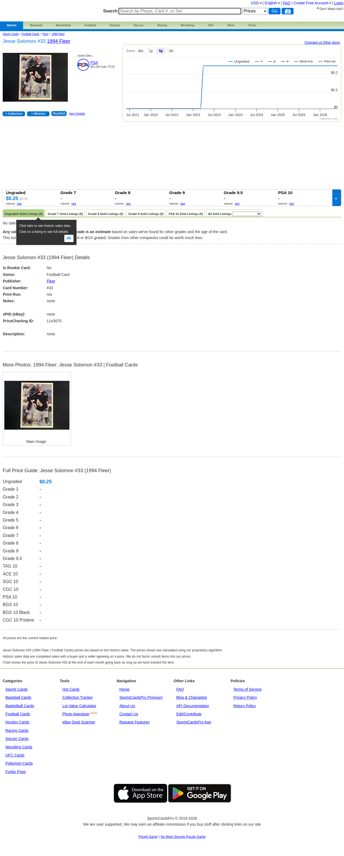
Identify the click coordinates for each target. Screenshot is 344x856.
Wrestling (187, 25)
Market (11, 25)
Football (90, 25)
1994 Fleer (58, 34)
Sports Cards (10, 34)
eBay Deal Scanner (78, 722)
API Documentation (192, 706)
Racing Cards (16, 730)
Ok (68, 238)
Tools (252, 25)
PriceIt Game (148, 837)
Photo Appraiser (76, 714)
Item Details (77, 113)
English (271, 3)
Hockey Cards (17, 722)
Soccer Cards (16, 738)
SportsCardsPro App (193, 722)
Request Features (134, 722)
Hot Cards (70, 689)
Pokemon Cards (19, 763)
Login (338, 3)
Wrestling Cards (18, 747)
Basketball (63, 25)
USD (255, 3)
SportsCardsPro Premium (141, 697)
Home (124, 689)
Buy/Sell (59, 113)
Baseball (36, 25)
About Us (127, 706)
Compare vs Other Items (322, 42)
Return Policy (244, 706)
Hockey (115, 25)
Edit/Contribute (189, 714)
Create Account (311, 3)
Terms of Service (247, 689)
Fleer (51, 281)
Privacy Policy (245, 697)
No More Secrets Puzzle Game (183, 837)
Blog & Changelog (191, 697)
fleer (45, 34)
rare (19, 203)
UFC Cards (14, 755)
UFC (211, 25)
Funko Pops (15, 772)
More (231, 25)
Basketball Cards (19, 706)
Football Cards (30, 34)
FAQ (180, 689)
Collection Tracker (77, 697)
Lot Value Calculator (79, 706)
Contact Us (128, 714)
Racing (162, 25)
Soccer (139, 25)
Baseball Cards (18, 697)
